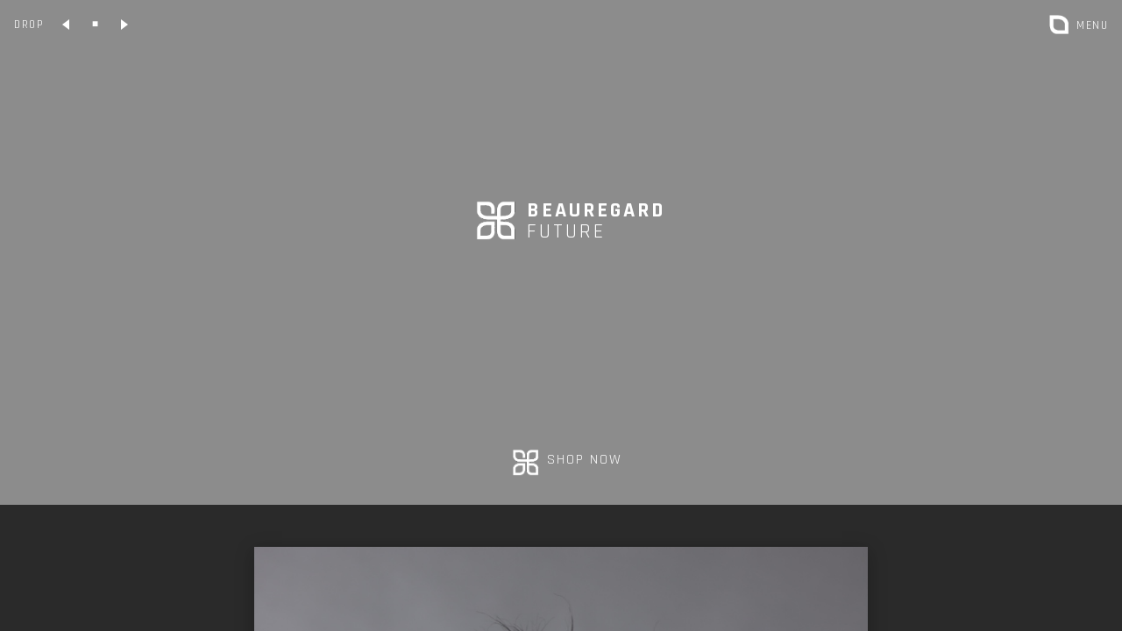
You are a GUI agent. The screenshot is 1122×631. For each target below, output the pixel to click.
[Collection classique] (95, 24)
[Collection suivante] (123, 24)
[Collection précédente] (66, 24)
